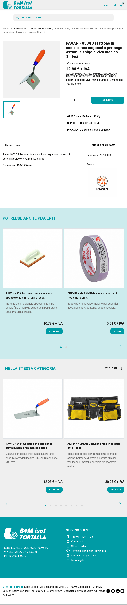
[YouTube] (122, 592)
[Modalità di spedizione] (95, 557)
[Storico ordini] (95, 547)
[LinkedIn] (118, 592)
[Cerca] (63, 18)
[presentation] (6, 347)
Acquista (107, 101)
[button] (61, 348)
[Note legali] (95, 561)
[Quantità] (74, 101)
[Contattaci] (95, 542)
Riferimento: (92, 156)
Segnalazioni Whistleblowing (80, 591)
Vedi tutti (113, 369)
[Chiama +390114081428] (95, 538)
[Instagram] (113, 592)
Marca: (90, 165)
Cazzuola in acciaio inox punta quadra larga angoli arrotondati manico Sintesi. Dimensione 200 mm (32, 459)
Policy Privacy (54, 591)
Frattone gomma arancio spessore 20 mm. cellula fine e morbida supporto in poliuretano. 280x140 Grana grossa (31, 308)
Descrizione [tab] (12, 146)
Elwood (10, 596)
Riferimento (71, 64)
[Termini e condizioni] (95, 552)
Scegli (117, 332)
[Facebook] (108, 592)
